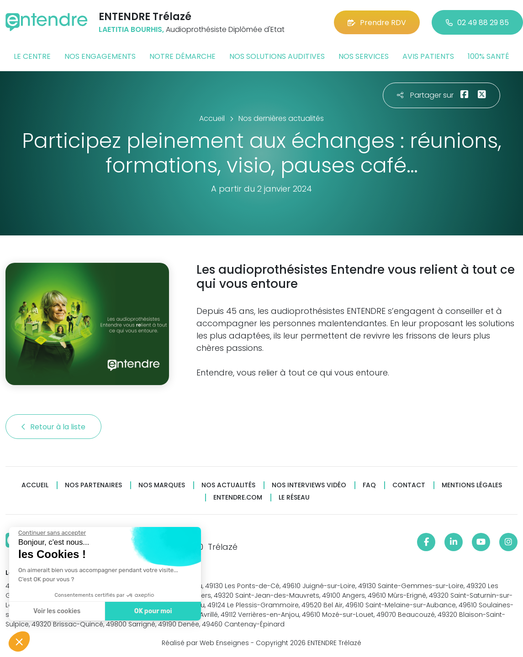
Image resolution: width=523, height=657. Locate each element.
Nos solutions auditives (277, 56)
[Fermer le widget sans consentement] (48, 532)
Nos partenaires (93, 485)
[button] (19, 641)
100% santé (488, 56)
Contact (408, 485)
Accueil (34, 485)
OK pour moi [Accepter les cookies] (149, 611)
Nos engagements (100, 56)
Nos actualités (228, 485)
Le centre (32, 56)
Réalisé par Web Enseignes (205, 642)
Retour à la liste (53, 427)
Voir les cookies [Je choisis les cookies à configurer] (52, 611)
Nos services (363, 56)
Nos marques (161, 485)
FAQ (369, 485)
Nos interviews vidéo (309, 485)
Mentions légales (472, 485)
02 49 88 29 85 (477, 22)
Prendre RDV (377, 22)
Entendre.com (237, 497)
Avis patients (428, 56)
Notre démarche (182, 56)
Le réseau (294, 497)
